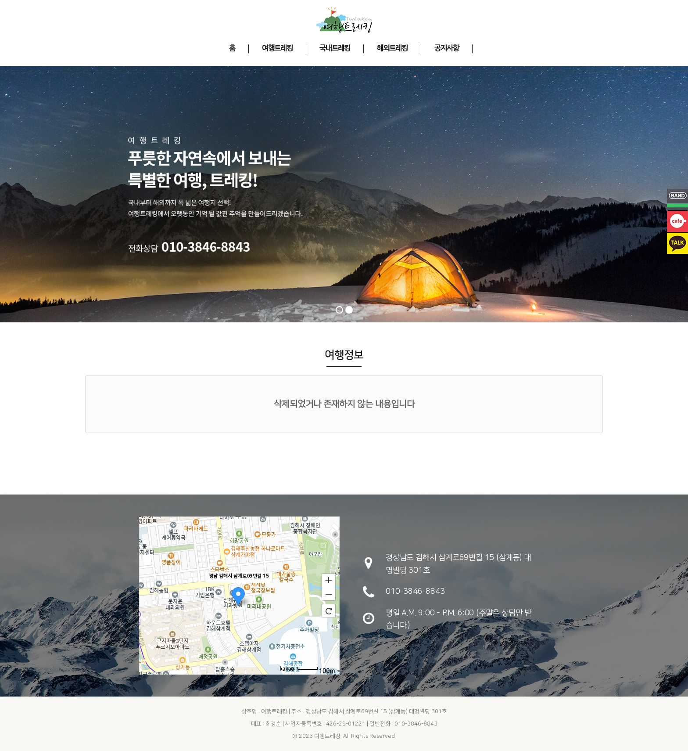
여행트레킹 (327, 736)
